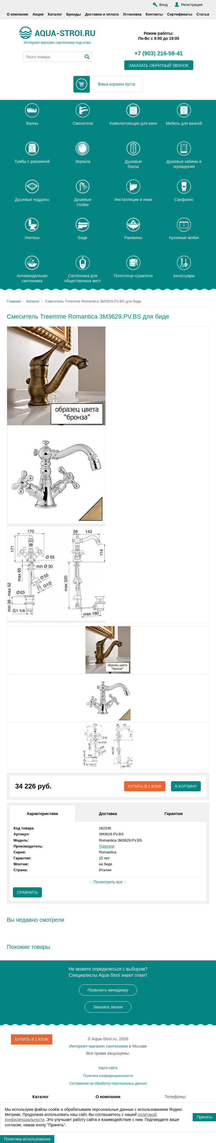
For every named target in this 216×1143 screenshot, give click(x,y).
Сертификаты (179, 14)
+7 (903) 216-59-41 (158, 53)
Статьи (203, 14)
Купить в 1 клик (144, 786)
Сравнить (27, 892)
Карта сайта (108, 1068)
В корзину (186, 786)
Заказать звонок (108, 1007)
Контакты (154, 14)
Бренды (73, 14)
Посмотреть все (107, 882)
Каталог (55, 14)
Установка (132, 14)
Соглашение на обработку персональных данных (108, 1083)
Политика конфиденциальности (108, 1076)
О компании (17, 14)
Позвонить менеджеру (108, 990)
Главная (14, 301)
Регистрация (191, 5)
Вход (163, 5)
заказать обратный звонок (159, 65)
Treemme (106, 846)
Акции (38, 14)
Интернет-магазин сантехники (98, 1046)
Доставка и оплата (102, 14)
